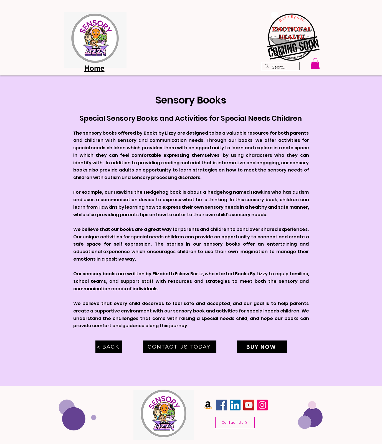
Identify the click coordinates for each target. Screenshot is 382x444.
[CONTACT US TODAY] (179, 346)
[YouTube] (248, 405)
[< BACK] (108, 346)
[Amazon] (208, 405)
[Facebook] (221, 405)
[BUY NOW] (262, 346)
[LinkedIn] (235, 405)
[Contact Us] (235, 422)
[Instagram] (262, 405)
